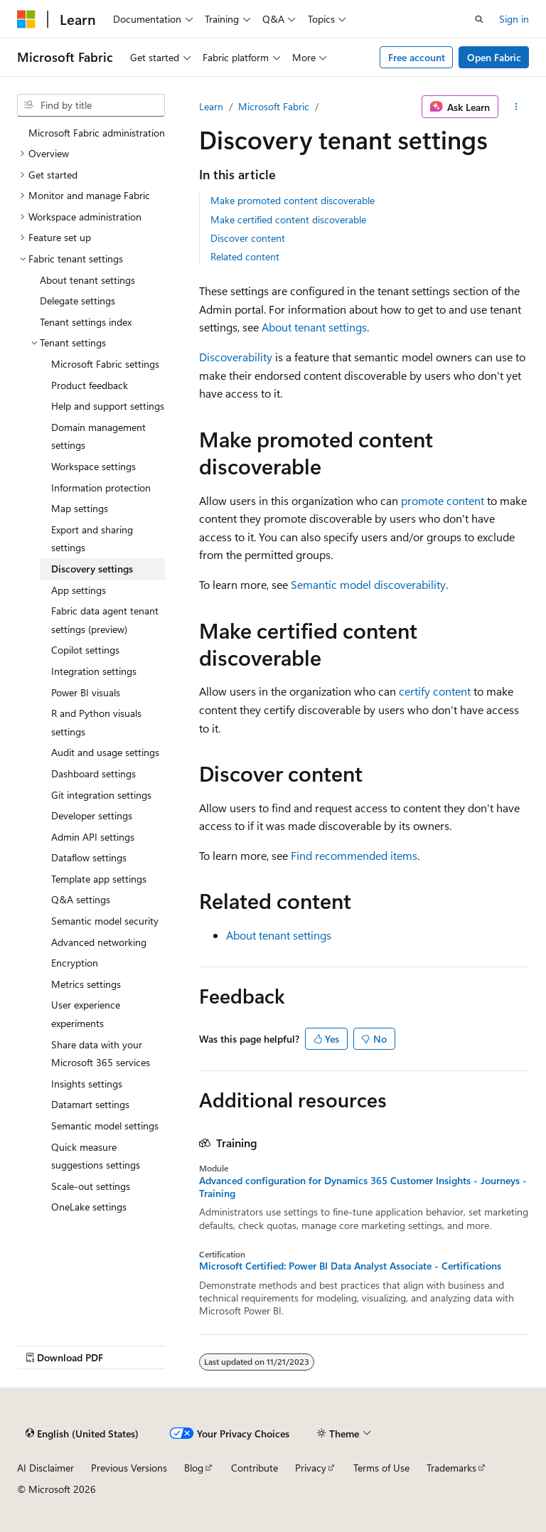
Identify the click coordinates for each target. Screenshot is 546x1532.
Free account (416, 57)
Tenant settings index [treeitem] (86, 322)
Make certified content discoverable (288, 219)
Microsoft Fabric (273, 106)
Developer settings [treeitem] (91, 815)
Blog (193, 1467)
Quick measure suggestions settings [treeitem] (95, 1156)
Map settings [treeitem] (79, 508)
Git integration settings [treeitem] (101, 795)
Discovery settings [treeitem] (92, 568)
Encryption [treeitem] (74, 962)
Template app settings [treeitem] (98, 878)
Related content (244, 256)
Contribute (254, 1467)
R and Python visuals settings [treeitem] (96, 722)
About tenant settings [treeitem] (87, 280)
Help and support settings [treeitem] (107, 406)
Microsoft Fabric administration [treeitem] (96, 132)
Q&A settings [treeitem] (80, 899)
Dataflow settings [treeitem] (89, 857)
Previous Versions (129, 1467)
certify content (435, 690)
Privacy (310, 1467)
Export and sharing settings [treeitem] (92, 539)
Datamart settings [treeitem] (90, 1104)
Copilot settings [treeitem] (85, 649)
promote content (442, 500)
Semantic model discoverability (368, 584)
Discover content (247, 238)
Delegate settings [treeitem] (77, 300)
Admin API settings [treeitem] (92, 837)
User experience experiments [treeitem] (85, 1014)
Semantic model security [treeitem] (105, 920)
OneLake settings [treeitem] (89, 1206)
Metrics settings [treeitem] (86, 984)
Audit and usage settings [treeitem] (105, 752)
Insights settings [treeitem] (86, 1083)
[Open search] (479, 19)
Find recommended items (354, 855)
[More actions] (516, 106)
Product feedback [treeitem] (89, 385)
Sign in (514, 19)
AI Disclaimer (45, 1467)
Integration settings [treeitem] (93, 671)
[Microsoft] (26, 19)
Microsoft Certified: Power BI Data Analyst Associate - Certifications (350, 1266)
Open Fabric (494, 57)
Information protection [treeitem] (101, 487)
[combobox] (91, 105)
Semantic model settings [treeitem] (105, 1125)
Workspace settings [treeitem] (93, 466)
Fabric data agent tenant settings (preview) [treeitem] (105, 620)
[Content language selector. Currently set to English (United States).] (82, 1433)
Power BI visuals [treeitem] (85, 692)
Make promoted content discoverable (292, 200)
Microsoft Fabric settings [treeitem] (105, 364)
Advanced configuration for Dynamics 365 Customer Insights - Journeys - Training (363, 1187)
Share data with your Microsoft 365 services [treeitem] (100, 1054)
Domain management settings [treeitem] (98, 436)
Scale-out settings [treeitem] (90, 1186)
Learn (211, 106)
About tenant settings (314, 326)
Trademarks (451, 1467)
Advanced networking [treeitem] (98, 942)
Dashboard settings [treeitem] (93, 773)
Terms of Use (381, 1467)
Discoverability (235, 356)
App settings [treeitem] (78, 590)
